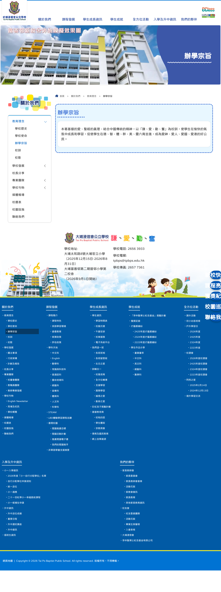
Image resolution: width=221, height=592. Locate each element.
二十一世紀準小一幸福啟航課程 (25, 515)
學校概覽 (13, 425)
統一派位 (13, 504)
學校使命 (21, 137)
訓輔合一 (97, 379)
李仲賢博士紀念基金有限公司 (139, 561)
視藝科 (56, 397)
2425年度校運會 (199, 374)
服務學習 (101, 402)
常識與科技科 (60, 379)
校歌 (18, 160)
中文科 (56, 362)
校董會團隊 (14, 391)
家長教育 (132, 515)
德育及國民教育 (101, 448)
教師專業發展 (15, 402)
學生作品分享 (138, 356)
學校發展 (18, 168)
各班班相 (101, 362)
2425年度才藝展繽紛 (146, 339)
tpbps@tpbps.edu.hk (129, 266)
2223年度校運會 (199, 385)
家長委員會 (133, 493)
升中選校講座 (15, 544)
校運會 (190, 362)
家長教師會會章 (135, 498)
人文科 (56, 414)
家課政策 (58, 345)
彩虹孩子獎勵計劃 (102, 419)
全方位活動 (140, 12)
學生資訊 (97, 322)
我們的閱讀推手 (61, 460)
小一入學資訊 (11, 487)
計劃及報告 (14, 374)
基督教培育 (98, 425)
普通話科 (58, 385)
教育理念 (91, 96)
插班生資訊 (10, 556)
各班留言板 (102, 368)
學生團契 (101, 437)
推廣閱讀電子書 (61, 454)
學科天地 (54, 356)
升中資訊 (9, 527)
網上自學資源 (100, 454)
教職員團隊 (14, 397)
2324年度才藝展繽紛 (146, 345)
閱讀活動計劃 (60, 448)
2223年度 (196, 356)
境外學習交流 (194, 408)
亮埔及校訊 (14, 419)
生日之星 (101, 374)
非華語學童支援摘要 (60, 465)
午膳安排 (101, 339)
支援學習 (101, 397)
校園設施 (18, 215)
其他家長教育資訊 (137, 521)
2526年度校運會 (199, 368)
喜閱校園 (54, 437)
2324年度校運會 (199, 379)
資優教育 (58, 339)
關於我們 (44, 12)
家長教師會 (129, 487)
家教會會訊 (133, 510)
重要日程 (13, 538)
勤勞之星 (101, 414)
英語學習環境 (60, 333)
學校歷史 (21, 129)
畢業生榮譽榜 (134, 544)
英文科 (138, 374)
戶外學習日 (193, 333)
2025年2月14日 (199, 397)
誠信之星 (101, 408)
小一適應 (13, 510)
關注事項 (13, 362)
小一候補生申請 (17, 521)
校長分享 (18, 176)
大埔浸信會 (129, 556)
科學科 (56, 419)
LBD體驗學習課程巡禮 (61, 431)
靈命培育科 (59, 391)
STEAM (53, 425)
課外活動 (192, 322)
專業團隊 (18, 184)
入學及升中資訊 (165, 12)
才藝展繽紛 (137, 333)
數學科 (56, 374)
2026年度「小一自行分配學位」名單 (29, 493)
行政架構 (13, 368)
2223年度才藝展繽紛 (146, 351)
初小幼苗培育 (194, 328)
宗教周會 (101, 442)
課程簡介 (54, 322)
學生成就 (116, 12)
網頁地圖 (8, 582)
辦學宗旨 (21, 144)
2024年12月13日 (200, 402)
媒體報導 (18, 199)
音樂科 (56, 402)
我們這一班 (98, 356)
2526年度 (196, 339)
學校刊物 (18, 191)
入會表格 (132, 550)
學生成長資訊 (92, 12)
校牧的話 (101, 431)
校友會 (127, 527)
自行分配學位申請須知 (20, 498)
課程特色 (58, 328)
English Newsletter (19, 414)
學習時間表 (102, 328)
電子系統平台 (103, 351)
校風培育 (101, 385)
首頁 (62, 96)
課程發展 (68, 12)
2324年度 (196, 351)
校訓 (18, 152)
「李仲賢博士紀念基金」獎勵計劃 (149, 322)
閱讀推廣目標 (60, 442)
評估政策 (58, 351)
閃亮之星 (192, 391)
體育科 (56, 408)
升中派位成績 (15, 533)
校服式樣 (101, 333)
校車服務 (101, 345)
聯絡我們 (18, 222)
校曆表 (17, 207)
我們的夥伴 (189, 12)
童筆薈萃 (139, 362)
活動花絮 (132, 504)
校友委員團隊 (134, 533)
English (57, 368)
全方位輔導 (102, 391)
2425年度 (196, 345)
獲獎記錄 (136, 328)
